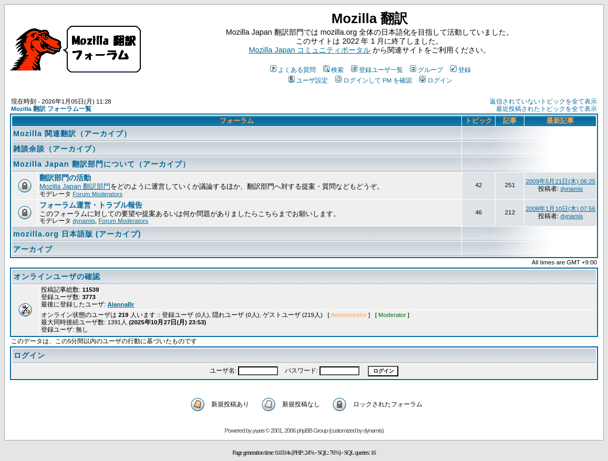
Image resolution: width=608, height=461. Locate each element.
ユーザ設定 (308, 80)
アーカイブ (33, 249)
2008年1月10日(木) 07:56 (560, 209)
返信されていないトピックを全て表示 (543, 101)
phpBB (258, 431)
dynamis (571, 189)
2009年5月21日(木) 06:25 (560, 181)
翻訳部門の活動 (65, 177)
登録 (460, 69)
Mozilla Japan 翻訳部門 (74, 186)
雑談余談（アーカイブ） (56, 149)
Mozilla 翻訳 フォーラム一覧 (51, 108)
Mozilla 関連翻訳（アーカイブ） (72, 133)
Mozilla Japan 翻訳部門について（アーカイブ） (101, 164)
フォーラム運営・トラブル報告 (90, 205)
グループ (426, 69)
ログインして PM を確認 (374, 80)
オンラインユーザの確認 (57, 276)
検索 (333, 69)
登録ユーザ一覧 (377, 69)
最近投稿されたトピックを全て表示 (546, 109)
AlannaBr (120, 304)
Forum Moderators (97, 194)
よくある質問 (293, 69)
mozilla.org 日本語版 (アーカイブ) (77, 234)
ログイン (435, 80)
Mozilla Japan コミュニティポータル (310, 50)
